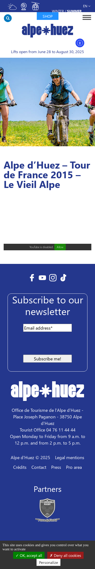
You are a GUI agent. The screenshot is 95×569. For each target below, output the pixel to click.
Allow (60, 247)
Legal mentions (69, 457)
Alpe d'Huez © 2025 (30, 457)
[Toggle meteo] (12, 8)
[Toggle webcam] (23, 8)
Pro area (74, 467)
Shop (48, 16)
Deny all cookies (65, 555)
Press (56, 467)
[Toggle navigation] (85, 17)
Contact (38, 467)
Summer (74, 11)
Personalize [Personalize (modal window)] (48, 562)
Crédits (20, 467)
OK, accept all (29, 555)
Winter (58, 11)
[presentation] (50, 345)
